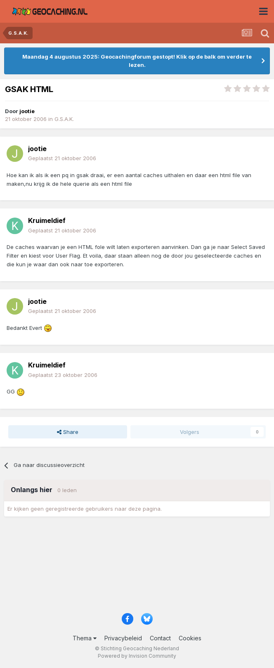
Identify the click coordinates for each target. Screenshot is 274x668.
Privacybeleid (123, 638)
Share (67, 432)
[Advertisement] (137, 567)
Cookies (190, 638)
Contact (160, 638)
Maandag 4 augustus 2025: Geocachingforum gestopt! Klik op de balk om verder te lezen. (137, 60)
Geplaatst (62, 158)
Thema (85, 638)
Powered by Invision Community (137, 656)
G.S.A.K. (64, 119)
